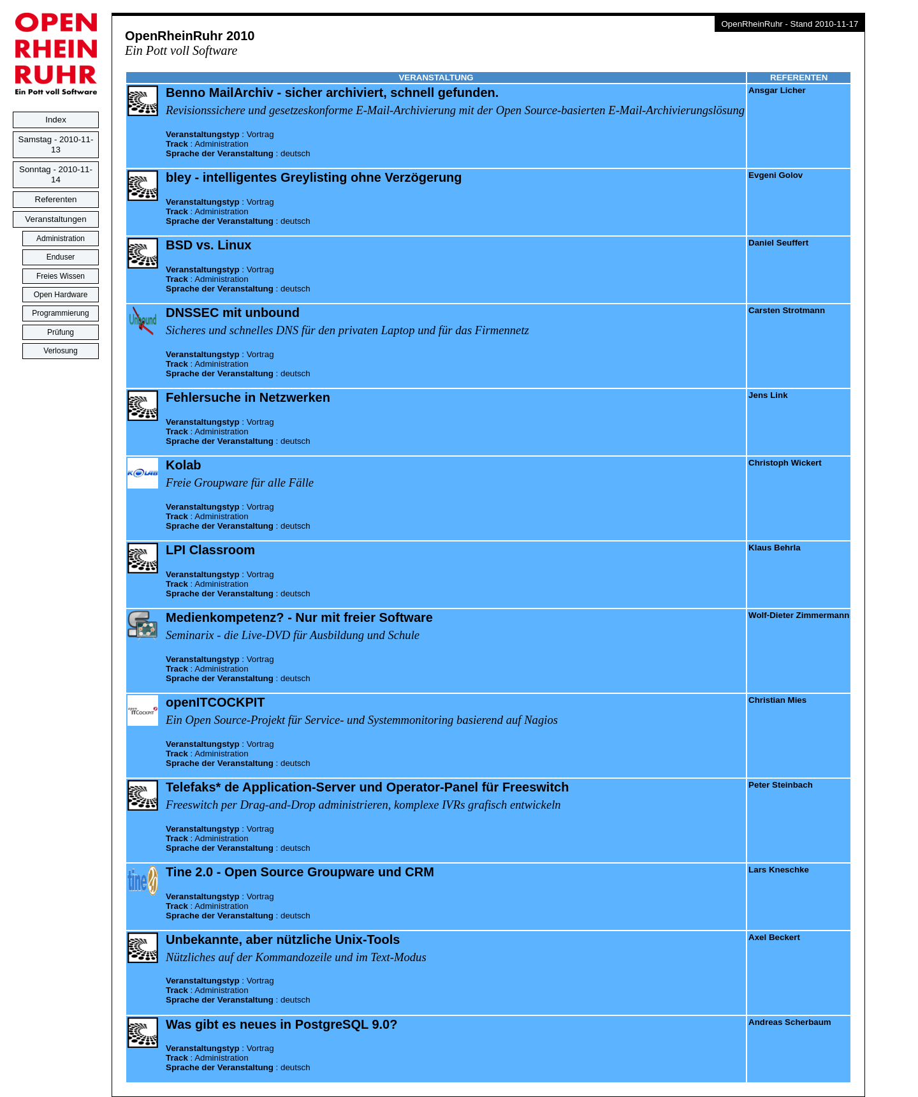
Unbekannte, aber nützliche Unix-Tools (283, 939)
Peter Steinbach (780, 785)
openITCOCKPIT (215, 702)
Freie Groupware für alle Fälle (240, 482)
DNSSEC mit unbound (233, 313)
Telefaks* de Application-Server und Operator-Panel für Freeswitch (367, 787)
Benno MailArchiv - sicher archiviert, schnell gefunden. (332, 92)
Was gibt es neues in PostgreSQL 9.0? (281, 1024)
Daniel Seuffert (778, 242)
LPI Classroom (210, 550)
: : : (238, 143)
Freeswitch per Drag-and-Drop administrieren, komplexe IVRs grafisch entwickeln (363, 804)
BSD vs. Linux (208, 245)
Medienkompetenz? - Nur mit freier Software (299, 617)
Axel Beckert (774, 937)
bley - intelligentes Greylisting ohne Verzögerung (314, 177)
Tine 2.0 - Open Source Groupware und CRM (300, 872)
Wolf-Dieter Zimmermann (798, 615)
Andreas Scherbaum (789, 1022)
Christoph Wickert (785, 463)
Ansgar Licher (777, 90)
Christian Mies (777, 700)
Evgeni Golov (775, 175)
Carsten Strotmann (786, 310)
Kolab (183, 465)
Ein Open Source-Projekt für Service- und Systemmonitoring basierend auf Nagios (362, 719)
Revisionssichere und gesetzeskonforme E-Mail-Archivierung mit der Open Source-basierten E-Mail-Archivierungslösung (455, 110)
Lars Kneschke (778, 869)
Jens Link (767, 395)
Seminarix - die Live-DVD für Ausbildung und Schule (292, 635)
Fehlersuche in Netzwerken (248, 397)
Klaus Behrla (774, 547)
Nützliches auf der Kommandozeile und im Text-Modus (296, 957)
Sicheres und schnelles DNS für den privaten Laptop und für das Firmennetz (347, 330)
